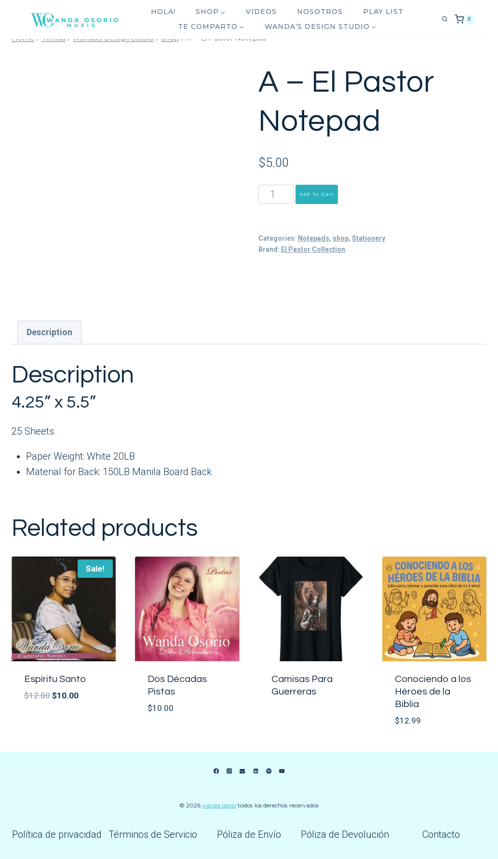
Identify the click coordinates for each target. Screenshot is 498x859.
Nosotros (320, 11)
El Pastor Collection (313, 249)
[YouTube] (282, 771)
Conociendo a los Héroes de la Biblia (433, 691)
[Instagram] (229, 771)
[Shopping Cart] (465, 19)
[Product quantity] (276, 194)
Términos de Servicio (152, 834)
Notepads (313, 238)
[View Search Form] (444, 19)
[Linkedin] (255, 771)
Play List (383, 11)
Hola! (163, 11)
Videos (261, 11)
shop (341, 238)
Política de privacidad (57, 834)
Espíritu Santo (55, 679)
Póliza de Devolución (345, 834)
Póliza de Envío (249, 834)
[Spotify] (268, 771)
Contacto (441, 834)
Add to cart (316, 194)
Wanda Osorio (219, 805)
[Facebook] (216, 771)
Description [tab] (49, 332)
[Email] (242, 771)
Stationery (368, 238)
